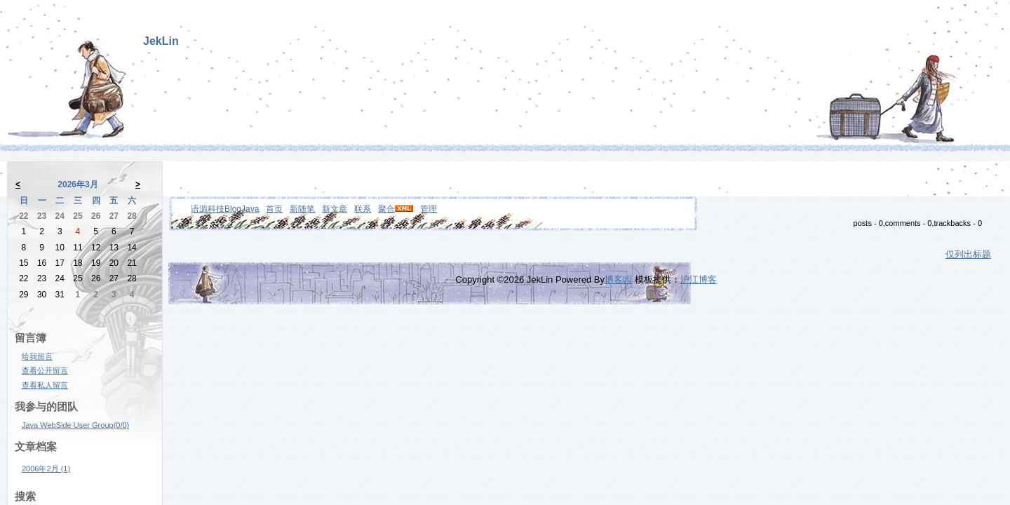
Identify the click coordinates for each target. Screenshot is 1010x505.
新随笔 (302, 209)
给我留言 (37, 356)
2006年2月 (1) (46, 468)
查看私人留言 (45, 385)
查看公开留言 (45, 370)
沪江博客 (698, 279)
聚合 (386, 209)
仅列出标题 (968, 254)
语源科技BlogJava (225, 209)
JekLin (161, 41)
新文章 (334, 209)
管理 (428, 209)
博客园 (618, 279)
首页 (274, 209)
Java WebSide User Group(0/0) (75, 425)
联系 (362, 209)
